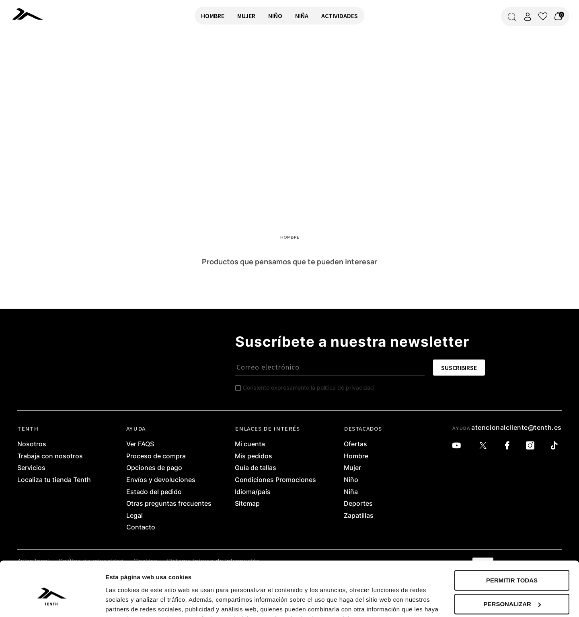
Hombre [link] (356, 456)
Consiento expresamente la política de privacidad (308, 387)
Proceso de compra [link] (156, 456)
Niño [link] (351, 480)
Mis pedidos (253, 456)
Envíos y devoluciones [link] (160, 480)
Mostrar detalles (128, 601)
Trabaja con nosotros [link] (50, 456)
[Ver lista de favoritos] (542, 16)
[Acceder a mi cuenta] (527, 16)
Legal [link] (134, 515)
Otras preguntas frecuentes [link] (168, 503)
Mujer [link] (352, 468)
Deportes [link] (358, 503)
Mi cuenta (250, 444)
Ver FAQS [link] (140, 444)
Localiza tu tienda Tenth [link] (54, 480)
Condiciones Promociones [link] (275, 480)
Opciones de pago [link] (154, 468)
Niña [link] (351, 492)
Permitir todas (512, 540)
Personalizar (512, 564)
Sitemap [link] (247, 503)
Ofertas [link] (355, 444)
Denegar (512, 587)
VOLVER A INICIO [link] (30, 58)
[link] (29, 13)
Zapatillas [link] (359, 515)
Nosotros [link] (31, 444)
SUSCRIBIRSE (459, 368)
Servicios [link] (31, 468)
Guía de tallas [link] (255, 468)
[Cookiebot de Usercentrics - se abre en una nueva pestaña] (52, 601)
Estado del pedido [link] (154, 492)
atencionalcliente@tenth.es (516, 427)
